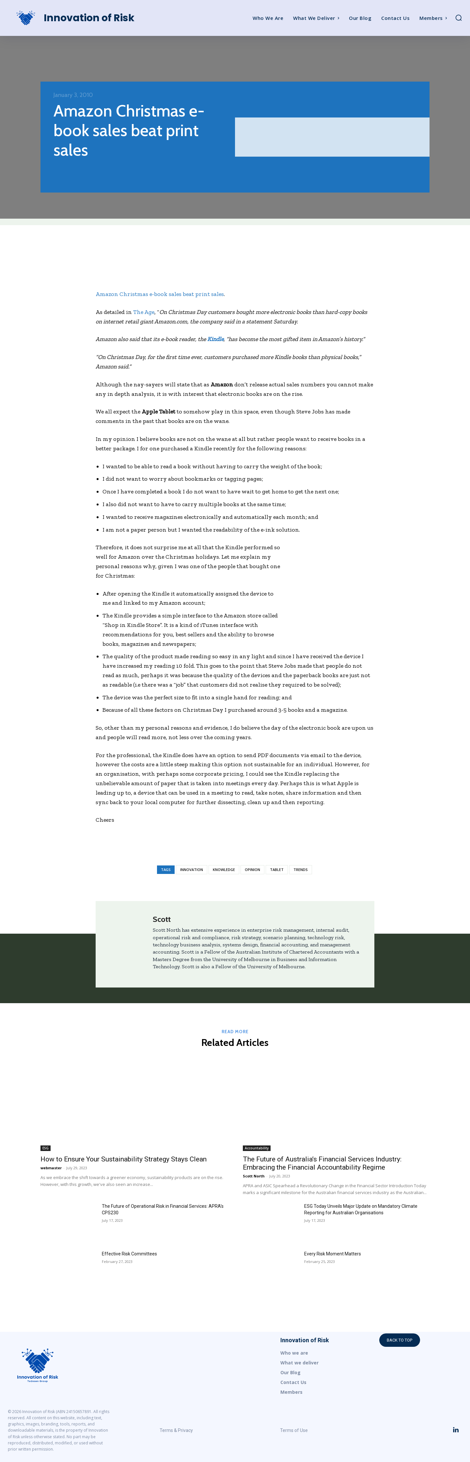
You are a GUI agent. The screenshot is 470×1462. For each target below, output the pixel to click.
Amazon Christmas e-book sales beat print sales (160, 294)
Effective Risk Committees (129, 1253)
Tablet (277, 869)
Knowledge (224, 869)
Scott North (254, 1176)
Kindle (215, 339)
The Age (143, 312)
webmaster (51, 1167)
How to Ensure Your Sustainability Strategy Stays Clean (123, 1159)
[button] (458, 17)
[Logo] (64, 18)
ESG (45, 1148)
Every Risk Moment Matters (332, 1253)
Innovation (191, 869)
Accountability (257, 1148)
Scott (162, 919)
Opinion (252, 869)
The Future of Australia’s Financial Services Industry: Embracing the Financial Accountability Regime (322, 1163)
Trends (300, 869)
